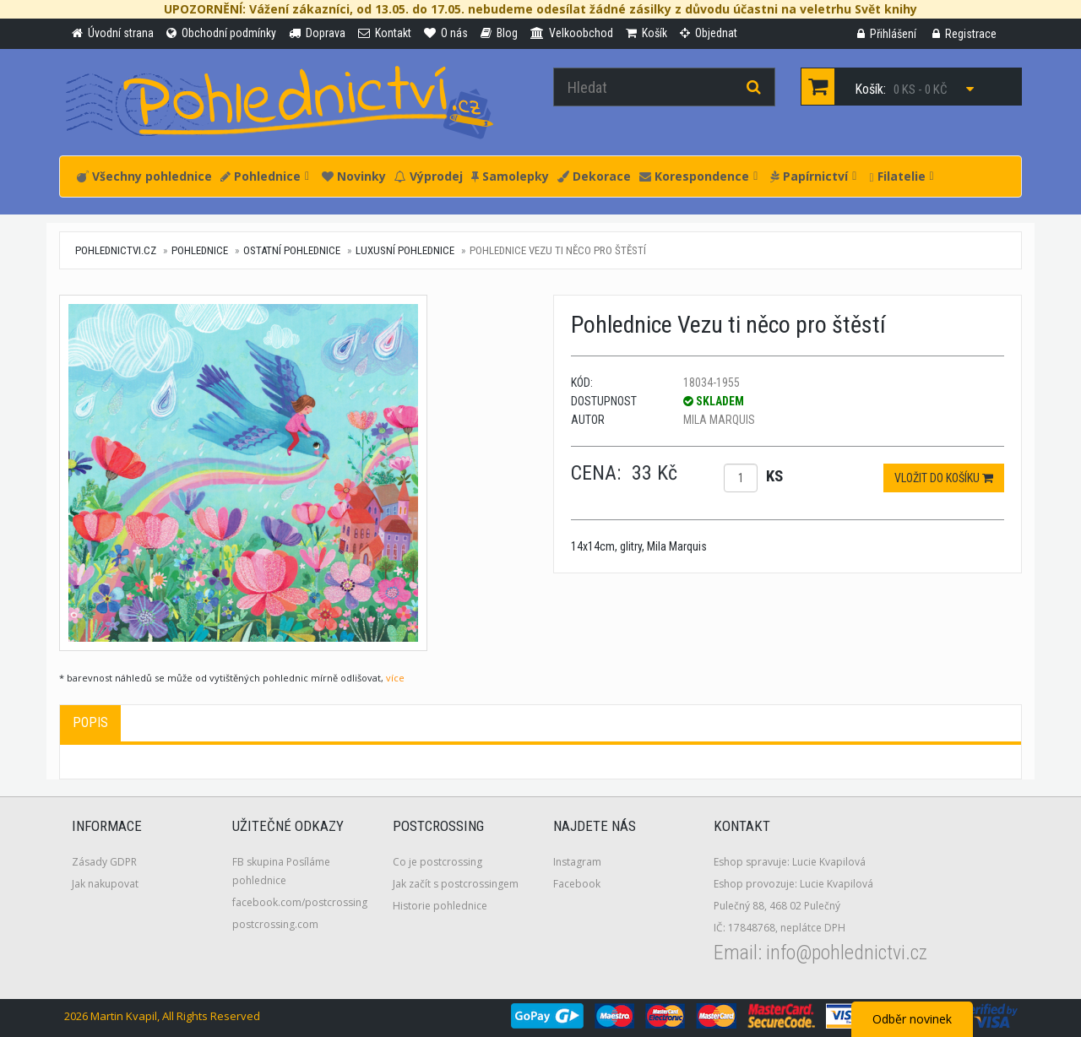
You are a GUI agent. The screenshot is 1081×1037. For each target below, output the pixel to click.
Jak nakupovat (105, 884)
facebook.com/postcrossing (299, 902)
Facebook (576, 884)
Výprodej (428, 176)
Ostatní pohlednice (291, 250)
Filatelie (901, 176)
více (395, 677)
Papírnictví (813, 176)
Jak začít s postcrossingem (456, 884)
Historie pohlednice (440, 906)
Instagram (577, 862)
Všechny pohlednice (144, 176)
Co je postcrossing (437, 862)
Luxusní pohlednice (405, 250)
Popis (90, 722)
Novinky (354, 176)
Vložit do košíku (943, 478)
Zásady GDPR (104, 862)
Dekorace (594, 176)
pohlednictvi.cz (115, 250)
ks (774, 476)
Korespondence (698, 176)
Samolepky (510, 176)
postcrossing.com (275, 924)
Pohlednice (264, 176)
